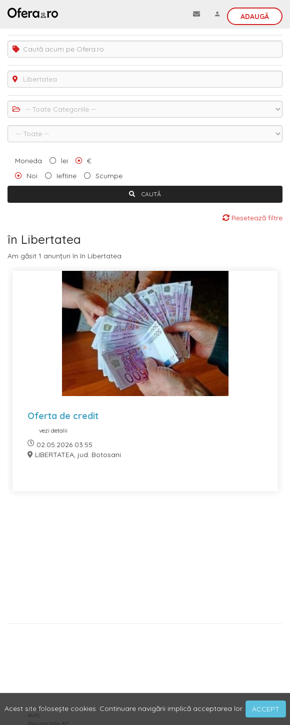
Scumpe (109, 175)
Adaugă (254, 16)
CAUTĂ (145, 194)
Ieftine (66, 175)
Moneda (28, 160)
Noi (32, 175)
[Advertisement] (145, 561)
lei (64, 160)
